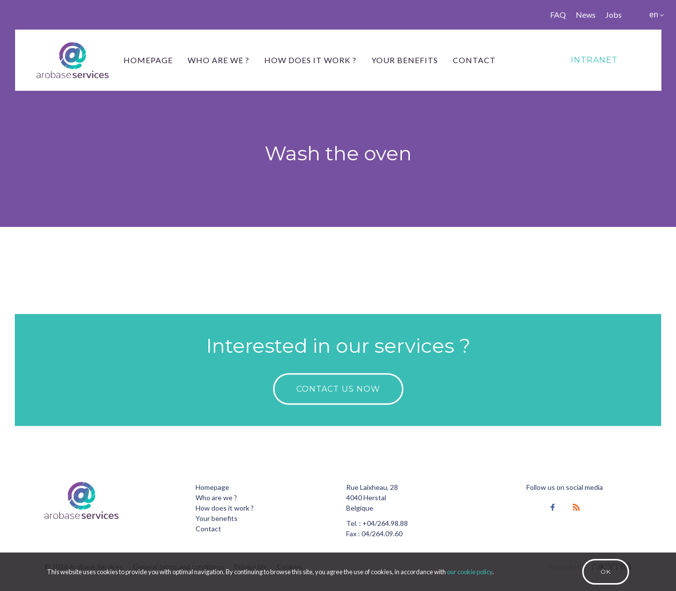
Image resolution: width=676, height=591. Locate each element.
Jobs (613, 14)
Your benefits (404, 60)
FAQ (558, 14)
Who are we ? (218, 60)
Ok (605, 571)
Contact (474, 60)
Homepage (148, 60)
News (586, 14)
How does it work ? (310, 60)
